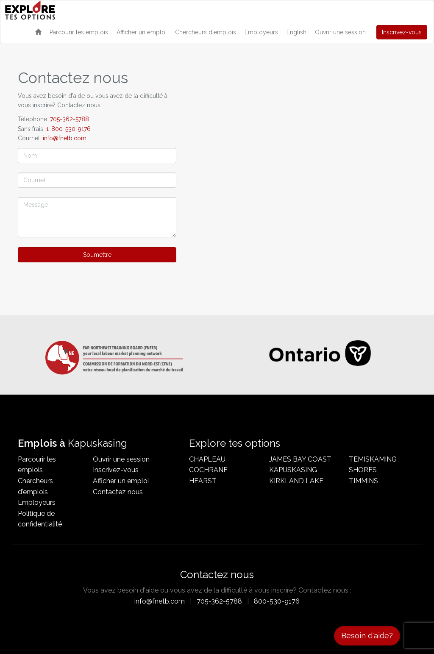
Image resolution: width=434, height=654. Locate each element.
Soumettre (97, 254)
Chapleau (207, 459)
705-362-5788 (69, 119)
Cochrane (208, 470)
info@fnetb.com (64, 138)
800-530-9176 (277, 601)
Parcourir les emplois (79, 32)
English (296, 32)
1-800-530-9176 (68, 128)
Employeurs (261, 32)
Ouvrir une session (340, 32)
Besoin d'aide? (367, 635)
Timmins (363, 481)
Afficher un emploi (142, 32)
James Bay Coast (300, 459)
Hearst (203, 481)
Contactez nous (118, 492)
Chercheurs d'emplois (205, 32)
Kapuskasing (293, 470)
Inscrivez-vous (402, 32)
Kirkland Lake (296, 481)
